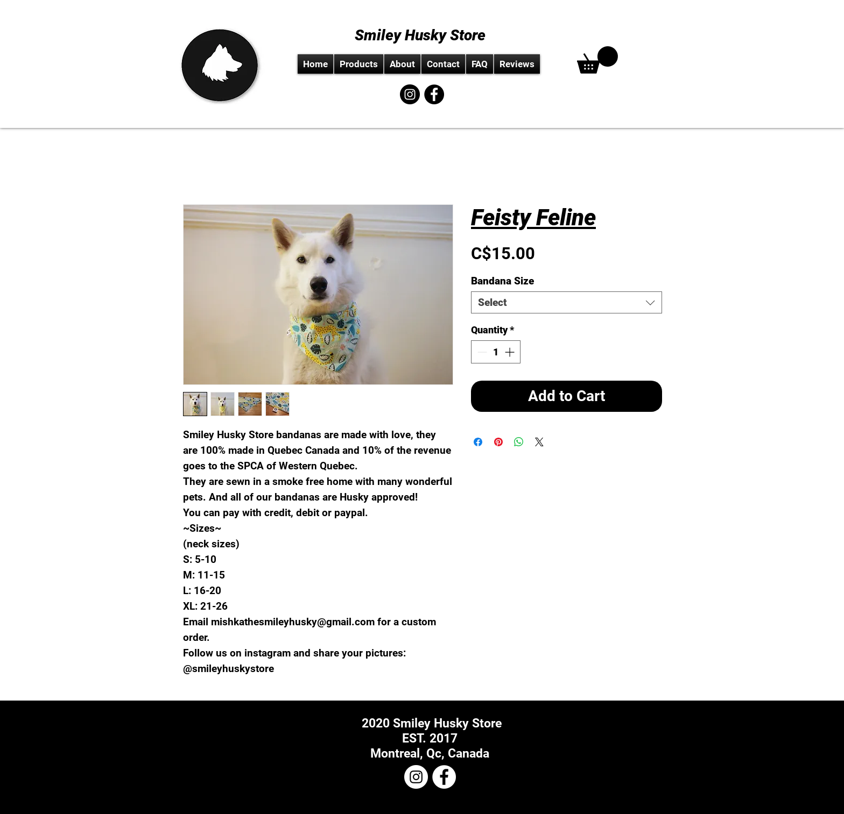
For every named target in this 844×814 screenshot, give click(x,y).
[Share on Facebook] (478, 441)
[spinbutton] (495, 352)
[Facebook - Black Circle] (434, 94)
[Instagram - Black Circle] (410, 94)
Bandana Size (502, 281)
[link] (597, 60)
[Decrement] (481, 352)
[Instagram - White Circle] (416, 777)
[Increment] (510, 352)
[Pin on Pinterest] (498, 441)
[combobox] (566, 302)
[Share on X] (539, 441)
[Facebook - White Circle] (444, 777)
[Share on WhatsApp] (518, 441)
